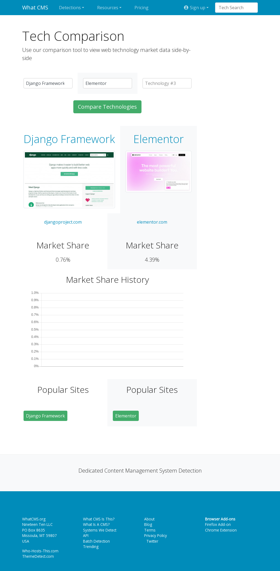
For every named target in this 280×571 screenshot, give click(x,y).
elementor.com (152, 222)
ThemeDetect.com (38, 556)
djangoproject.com (63, 222)
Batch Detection (96, 541)
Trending (90, 546)
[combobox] (234, 7)
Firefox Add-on (218, 524)
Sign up (194, 8)
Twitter (151, 541)
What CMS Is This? (98, 519)
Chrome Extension (221, 530)
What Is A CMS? (96, 524)
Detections (70, 8)
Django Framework (69, 138)
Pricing (141, 8)
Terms (150, 530)
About (149, 519)
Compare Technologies (107, 106)
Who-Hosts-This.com (40, 550)
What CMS (35, 7)
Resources (107, 8)
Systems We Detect (99, 530)
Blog (148, 524)
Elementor (158, 138)
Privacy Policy (155, 535)
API (85, 535)
